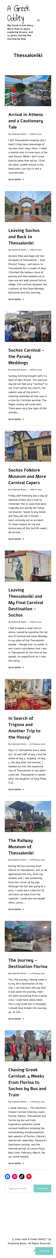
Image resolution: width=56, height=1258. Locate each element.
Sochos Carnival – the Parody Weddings (26, 356)
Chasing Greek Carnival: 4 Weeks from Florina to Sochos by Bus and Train (27, 1082)
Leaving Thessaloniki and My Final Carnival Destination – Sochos (25, 602)
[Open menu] (38, 20)
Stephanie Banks (19, 134)
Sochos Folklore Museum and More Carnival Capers (27, 476)
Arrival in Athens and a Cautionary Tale (25, 121)
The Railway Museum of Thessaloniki (21, 847)
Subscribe (42, 1188)
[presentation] (28, 90)
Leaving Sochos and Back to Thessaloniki (24, 237)
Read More (16, 179)
